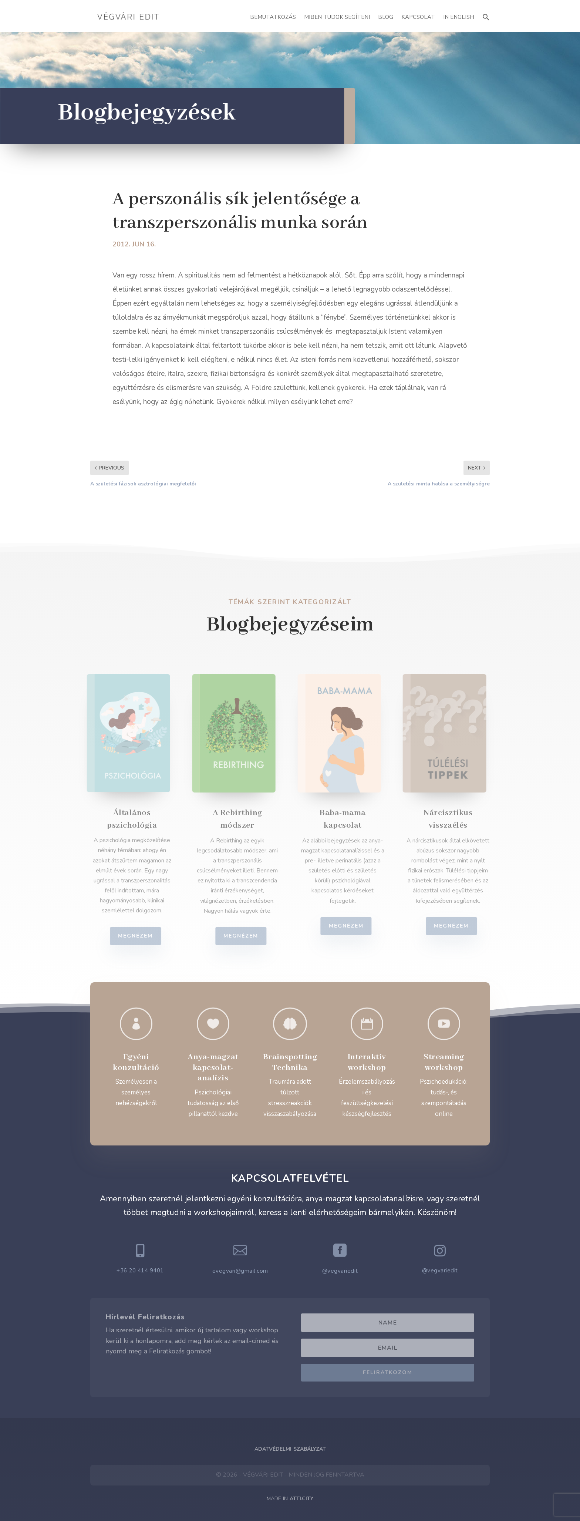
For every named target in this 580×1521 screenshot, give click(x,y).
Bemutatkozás (273, 17)
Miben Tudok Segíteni (337, 17)
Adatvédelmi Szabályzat (290, 1449)
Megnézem (140, 935)
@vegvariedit (340, 1271)
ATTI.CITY (301, 1498)
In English (458, 17)
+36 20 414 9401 (140, 1270)
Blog (385, 17)
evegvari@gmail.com (240, 1271)
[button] (486, 16)
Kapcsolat (418, 17)
